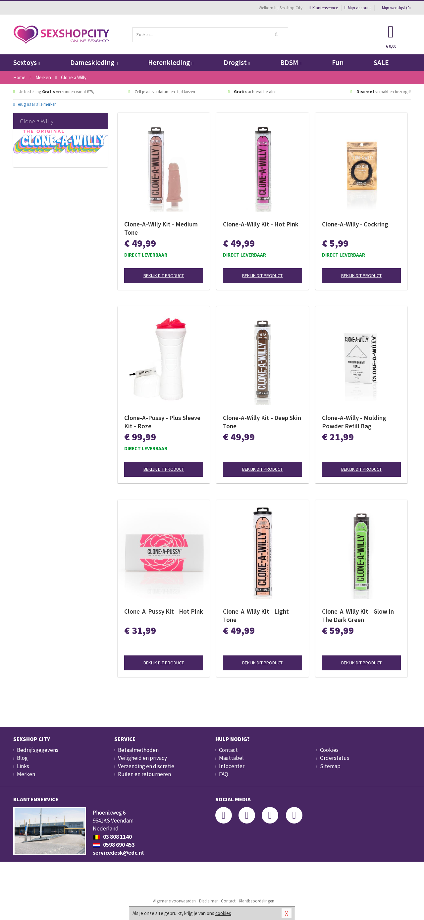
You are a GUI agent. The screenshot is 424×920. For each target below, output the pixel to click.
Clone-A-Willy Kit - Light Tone (256, 615)
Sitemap (330, 766)
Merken (26, 774)
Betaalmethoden (138, 750)
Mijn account (357, 8)
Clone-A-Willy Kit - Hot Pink (260, 224)
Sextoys (26, 62)
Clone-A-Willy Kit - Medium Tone (161, 228)
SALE (381, 62)
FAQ (223, 774)
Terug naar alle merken (35, 104)
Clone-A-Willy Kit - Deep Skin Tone (262, 422)
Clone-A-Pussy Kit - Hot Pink (163, 611)
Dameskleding (94, 62)
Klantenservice (323, 8)
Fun (338, 62)
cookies (223, 913)
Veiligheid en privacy (142, 758)
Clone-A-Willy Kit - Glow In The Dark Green (358, 615)
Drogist (237, 62)
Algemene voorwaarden (174, 901)
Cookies (329, 750)
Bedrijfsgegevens (37, 750)
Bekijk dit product (163, 275)
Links (23, 766)
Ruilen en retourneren (144, 774)
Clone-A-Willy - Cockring (355, 224)
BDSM (290, 62)
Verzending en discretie (146, 766)
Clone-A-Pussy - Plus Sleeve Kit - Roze (162, 422)
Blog (22, 758)
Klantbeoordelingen (256, 901)
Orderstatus (334, 758)
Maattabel (231, 758)
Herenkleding (170, 62)
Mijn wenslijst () (394, 8)
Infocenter (231, 766)
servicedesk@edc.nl (118, 852)
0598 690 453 (114, 844)
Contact (228, 750)
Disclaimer (208, 901)
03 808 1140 (112, 836)
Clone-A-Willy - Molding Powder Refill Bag (354, 422)
